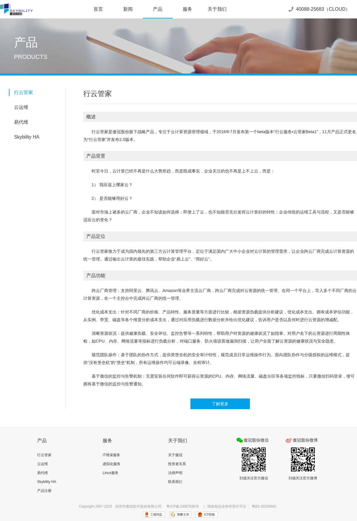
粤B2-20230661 (264, 506)
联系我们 (175, 482)
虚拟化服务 (111, 464)
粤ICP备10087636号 (182, 506)
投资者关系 (177, 464)
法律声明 (175, 473)
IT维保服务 (111, 455)
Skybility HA (26, 136)
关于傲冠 (175, 455)
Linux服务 (110, 473)
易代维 (21, 122)
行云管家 (23, 92)
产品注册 (44, 491)
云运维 (21, 107)
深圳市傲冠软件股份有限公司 (138, 506)
